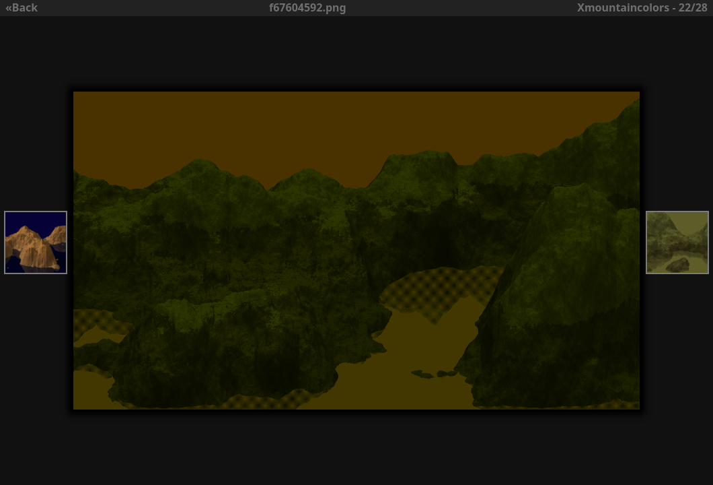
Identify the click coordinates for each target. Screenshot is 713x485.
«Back (21, 7)
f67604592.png (307, 7)
